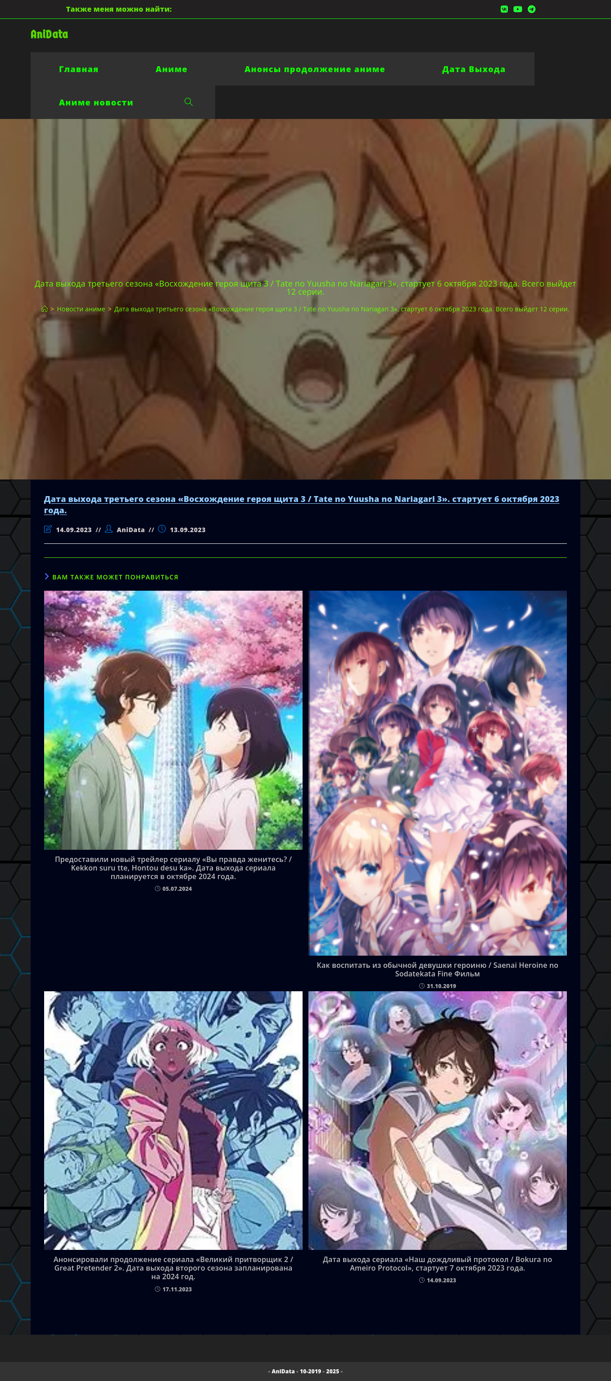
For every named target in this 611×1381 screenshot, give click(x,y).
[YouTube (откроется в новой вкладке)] (518, 9)
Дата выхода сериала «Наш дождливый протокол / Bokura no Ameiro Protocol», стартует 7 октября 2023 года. (437, 1263)
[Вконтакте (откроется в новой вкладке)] (504, 9)
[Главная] (44, 309)
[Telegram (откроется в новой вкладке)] (530, 9)
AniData (49, 34)
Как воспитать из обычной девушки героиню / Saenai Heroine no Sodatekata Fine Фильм (438, 969)
